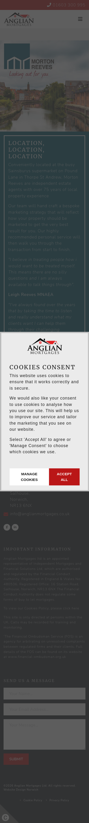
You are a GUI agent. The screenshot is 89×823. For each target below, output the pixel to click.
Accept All (64, 477)
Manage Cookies (29, 477)
